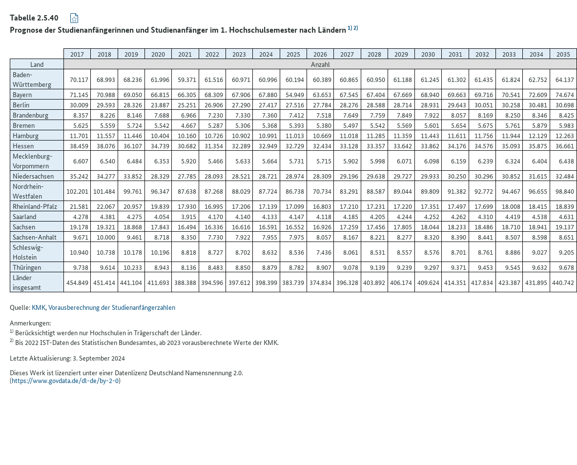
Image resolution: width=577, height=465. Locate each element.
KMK (38, 307)
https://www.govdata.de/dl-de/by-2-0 (65, 380)
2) (355, 27)
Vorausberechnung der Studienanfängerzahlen (111, 307)
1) (349, 27)
